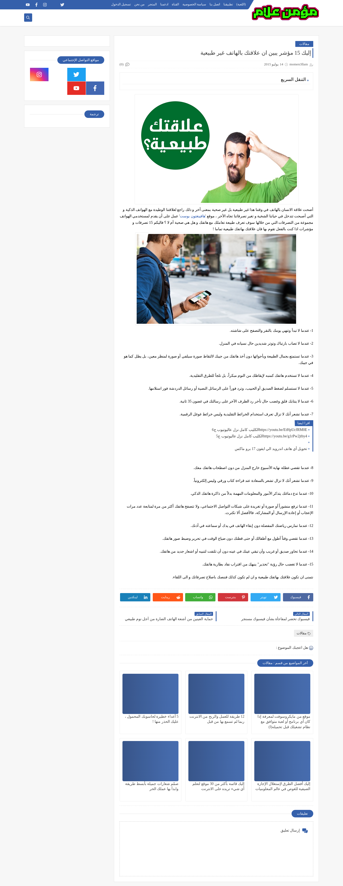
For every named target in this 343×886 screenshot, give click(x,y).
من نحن (139, 4)
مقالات (304, 44)
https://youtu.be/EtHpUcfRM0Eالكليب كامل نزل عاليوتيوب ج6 (259, 430)
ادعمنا (164, 4)
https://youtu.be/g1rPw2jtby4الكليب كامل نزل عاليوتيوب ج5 (261, 436)
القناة (175, 4)
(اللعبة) (241, 4)
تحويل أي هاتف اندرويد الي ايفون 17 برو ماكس (271, 449)
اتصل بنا (215, 4)
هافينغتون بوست (192, 216)
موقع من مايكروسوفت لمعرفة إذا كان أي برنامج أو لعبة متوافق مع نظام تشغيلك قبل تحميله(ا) (284, 721)
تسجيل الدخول (121, 4)
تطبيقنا (228, 4)
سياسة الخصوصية (194, 4)
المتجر (152, 4)
